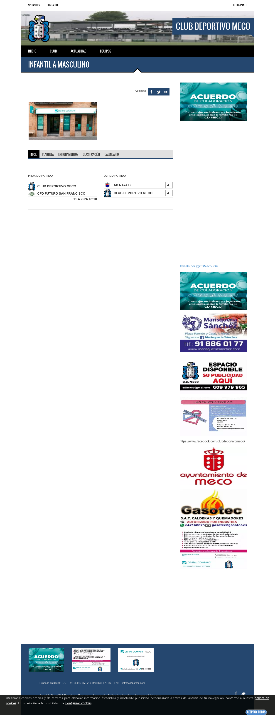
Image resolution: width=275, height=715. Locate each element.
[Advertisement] (213, 192)
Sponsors (34, 5)
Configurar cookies (78, 703)
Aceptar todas (256, 712)
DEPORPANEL (240, 5)
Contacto (52, 5)
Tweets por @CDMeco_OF (199, 266)
